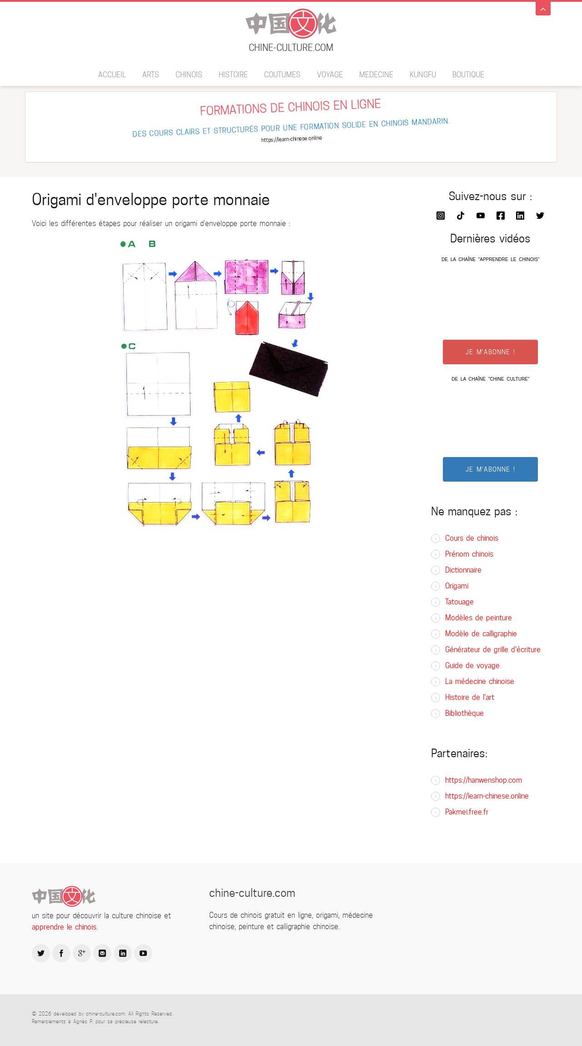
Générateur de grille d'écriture (493, 649)
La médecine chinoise (479, 681)
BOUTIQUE (468, 74)
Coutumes (282, 74)
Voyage (330, 74)
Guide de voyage (472, 665)
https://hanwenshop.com (483, 780)
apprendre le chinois (64, 927)
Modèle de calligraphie (481, 633)
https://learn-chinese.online (487, 796)
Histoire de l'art (469, 697)
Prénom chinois (469, 554)
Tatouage (459, 602)
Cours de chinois (471, 538)
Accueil (112, 74)
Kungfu (423, 74)
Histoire (233, 74)
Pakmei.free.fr (466, 812)
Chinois (189, 74)
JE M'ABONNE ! (490, 352)
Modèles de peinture (478, 618)
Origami (456, 586)
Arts (150, 74)
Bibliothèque (464, 713)
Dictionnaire (463, 570)
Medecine (376, 74)
